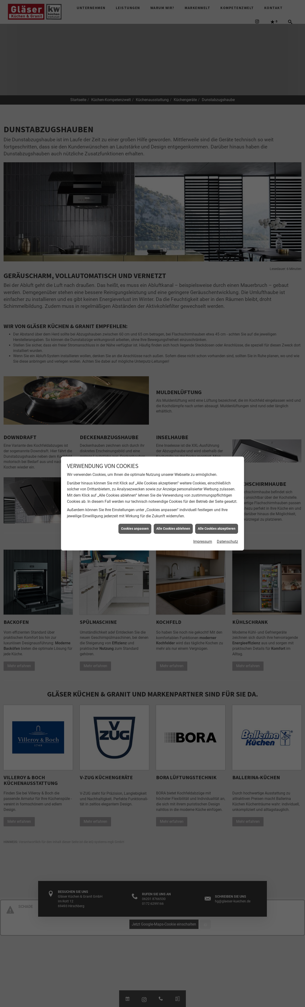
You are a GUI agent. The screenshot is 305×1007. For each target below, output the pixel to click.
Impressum (202, 541)
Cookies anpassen (135, 528)
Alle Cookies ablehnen (173, 528)
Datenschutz (227, 541)
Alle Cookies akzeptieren (216, 528)
